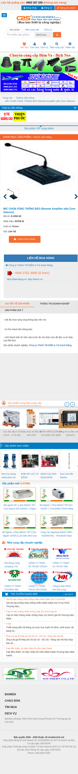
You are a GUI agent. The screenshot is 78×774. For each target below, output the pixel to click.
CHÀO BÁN (12, 700)
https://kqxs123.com (54, 757)
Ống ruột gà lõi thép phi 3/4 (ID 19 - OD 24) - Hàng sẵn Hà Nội (34, 636)
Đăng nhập (30, 8)
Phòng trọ (19, 757)
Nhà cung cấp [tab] (32, 29)
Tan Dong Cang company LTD (12, 565)
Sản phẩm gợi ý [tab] (14, 310)
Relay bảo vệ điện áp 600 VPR (31, 433)
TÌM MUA (11, 707)
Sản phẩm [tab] (15, 29)
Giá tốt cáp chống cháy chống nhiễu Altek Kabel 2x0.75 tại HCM (35, 599)
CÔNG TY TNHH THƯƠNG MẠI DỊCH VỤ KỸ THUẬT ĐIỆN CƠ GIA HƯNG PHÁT (13, 588)
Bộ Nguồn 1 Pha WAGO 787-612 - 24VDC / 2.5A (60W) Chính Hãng (57, 507)
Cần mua (34, 45)
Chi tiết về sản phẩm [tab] (17, 303)
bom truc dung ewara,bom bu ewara (9, 476)
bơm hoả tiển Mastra (66, 476)
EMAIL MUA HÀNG (24, 239)
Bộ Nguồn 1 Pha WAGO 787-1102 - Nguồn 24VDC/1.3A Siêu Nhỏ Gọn (19, 534)
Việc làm (24, 45)
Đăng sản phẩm (66, 8)
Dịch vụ (44, 45)
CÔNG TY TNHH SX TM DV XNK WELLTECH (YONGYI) (61, 565)
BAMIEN (10, 694)
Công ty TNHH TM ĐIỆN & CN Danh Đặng (29, 265)
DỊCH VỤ (11, 713)
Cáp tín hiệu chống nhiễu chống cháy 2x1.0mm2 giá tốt (31, 611)
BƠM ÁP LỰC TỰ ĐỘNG (29, 476)
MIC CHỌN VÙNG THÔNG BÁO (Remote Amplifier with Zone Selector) (40, 101)
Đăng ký (46, 8)
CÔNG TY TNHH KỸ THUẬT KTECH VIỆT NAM (37, 565)
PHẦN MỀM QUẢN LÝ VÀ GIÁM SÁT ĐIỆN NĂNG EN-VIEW (51, 433)
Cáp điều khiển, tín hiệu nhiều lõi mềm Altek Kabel (29, 648)
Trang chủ (7, 98)
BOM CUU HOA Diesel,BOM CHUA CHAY (48, 476)
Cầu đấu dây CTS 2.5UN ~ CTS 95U (12, 433)
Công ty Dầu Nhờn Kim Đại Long (62, 588)
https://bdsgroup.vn (34, 757)
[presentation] (67, 404)
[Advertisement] (38, 375)
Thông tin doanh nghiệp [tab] (54, 303)
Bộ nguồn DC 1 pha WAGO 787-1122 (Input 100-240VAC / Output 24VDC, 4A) (19, 507)
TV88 (8, 624)
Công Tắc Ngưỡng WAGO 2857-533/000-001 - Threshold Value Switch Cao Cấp (57, 534)
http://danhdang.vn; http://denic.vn (24, 279)
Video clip (70, 45)
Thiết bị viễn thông (25, 98)
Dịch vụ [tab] (48, 29)
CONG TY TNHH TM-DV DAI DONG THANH (37, 588)
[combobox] (52, 35)
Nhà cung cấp (57, 45)
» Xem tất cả (68, 594)
